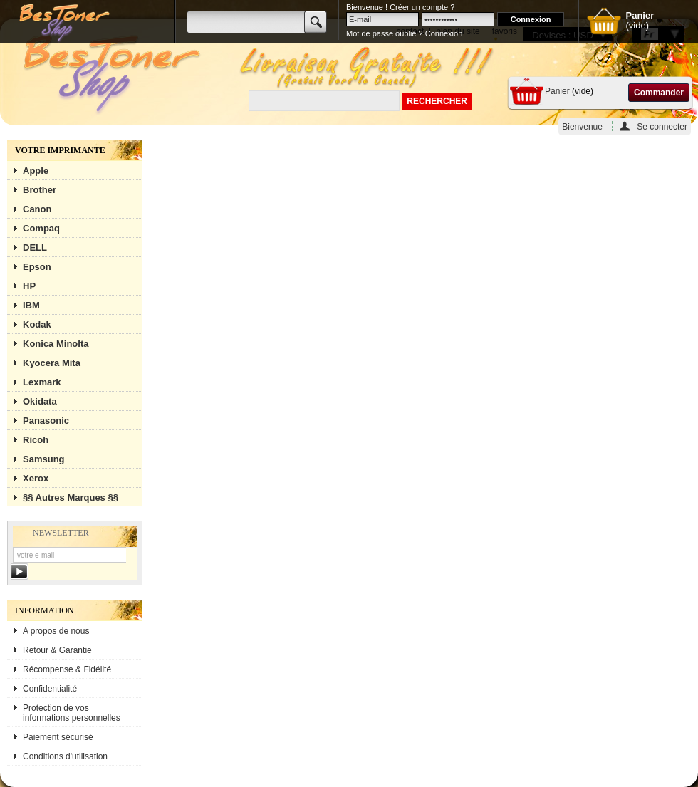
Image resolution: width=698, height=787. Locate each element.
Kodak (37, 324)
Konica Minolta (55, 343)
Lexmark (42, 382)
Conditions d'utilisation (65, 756)
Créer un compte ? (422, 7)
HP (29, 286)
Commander (659, 93)
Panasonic (46, 420)
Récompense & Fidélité (67, 669)
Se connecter (662, 126)
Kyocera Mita (51, 363)
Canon (37, 209)
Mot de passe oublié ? (384, 33)
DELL (35, 247)
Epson (37, 266)
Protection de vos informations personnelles (71, 713)
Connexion (444, 33)
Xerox (35, 478)
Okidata (40, 401)
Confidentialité (50, 689)
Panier (557, 91)
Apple (35, 170)
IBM (31, 305)
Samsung (44, 459)
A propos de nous (56, 631)
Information (44, 610)
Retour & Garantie (57, 650)
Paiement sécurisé (58, 737)
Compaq (41, 228)
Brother (39, 189)
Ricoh (35, 439)
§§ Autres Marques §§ (70, 497)
